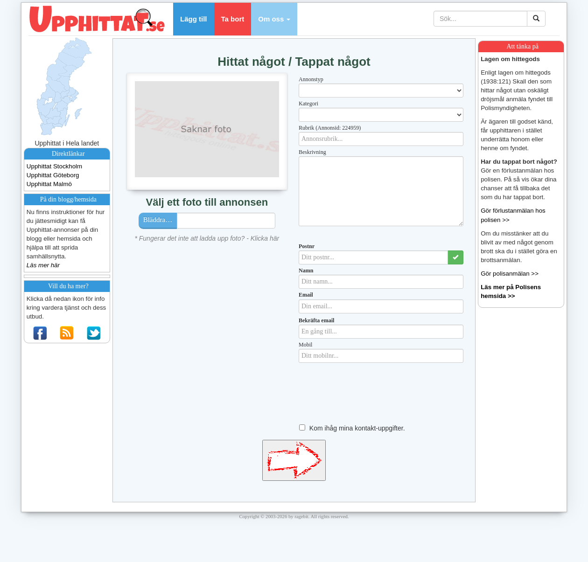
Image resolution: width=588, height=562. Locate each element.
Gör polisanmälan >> (510, 273)
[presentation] (370, 400)
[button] (274, 19)
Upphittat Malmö (49, 183)
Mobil (305, 344)
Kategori (308, 103)
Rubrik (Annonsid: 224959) (330, 128)
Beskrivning (312, 152)
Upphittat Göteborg (53, 175)
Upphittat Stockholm (54, 166)
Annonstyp (311, 79)
